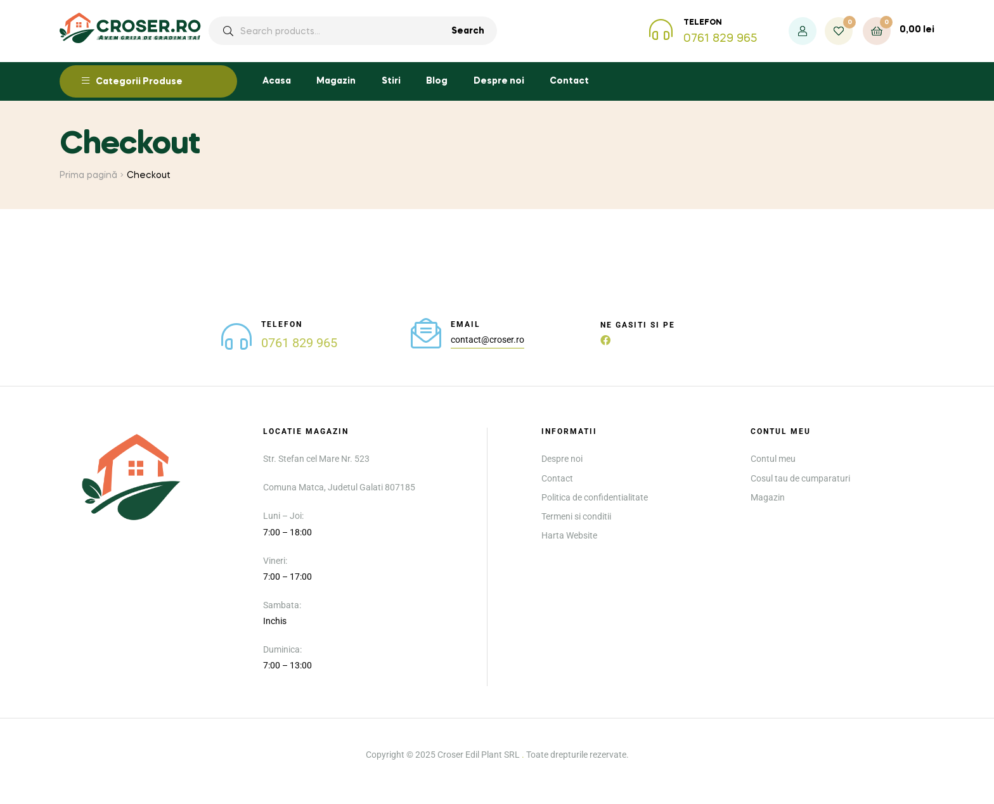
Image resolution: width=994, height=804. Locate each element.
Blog (437, 81)
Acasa (276, 81)
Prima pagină (88, 175)
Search (467, 31)
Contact (569, 81)
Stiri (391, 81)
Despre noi (499, 81)
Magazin (336, 81)
